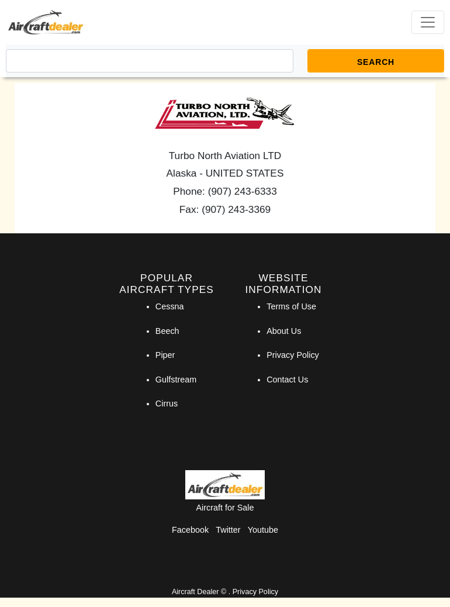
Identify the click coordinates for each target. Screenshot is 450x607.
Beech (167, 331)
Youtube (263, 529)
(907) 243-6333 (242, 191)
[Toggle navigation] (427, 22)
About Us (283, 331)
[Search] (149, 61)
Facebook (190, 529)
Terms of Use (291, 306)
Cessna (169, 306)
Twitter (228, 529)
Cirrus (166, 403)
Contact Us (287, 379)
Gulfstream (175, 379)
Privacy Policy (292, 355)
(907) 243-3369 (236, 209)
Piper (165, 355)
